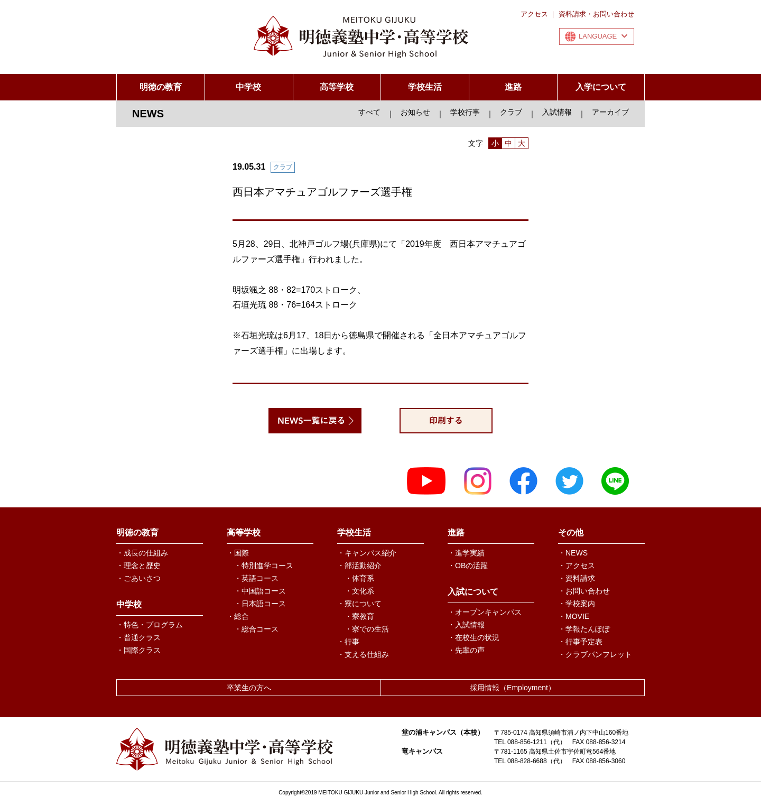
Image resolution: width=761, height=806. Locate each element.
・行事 (348, 641)
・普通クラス (138, 637)
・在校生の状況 (473, 637)
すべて (369, 112)
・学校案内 (576, 603)
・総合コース (256, 629)
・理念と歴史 (138, 565)
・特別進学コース (263, 565)
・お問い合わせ (584, 591)
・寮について (359, 603)
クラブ (511, 112)
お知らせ (415, 112)
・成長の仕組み (142, 553)
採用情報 (512, 687)
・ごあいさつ (138, 578)
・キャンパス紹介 (366, 553)
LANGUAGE (603, 36)
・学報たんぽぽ (584, 629)
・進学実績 (466, 553)
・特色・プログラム (149, 624)
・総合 (238, 616)
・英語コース (256, 578)
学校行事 (465, 112)
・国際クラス (138, 650)
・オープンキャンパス (485, 612)
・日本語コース (260, 603)
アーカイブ (610, 112)
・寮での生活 (367, 629)
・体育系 (359, 578)
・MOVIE (573, 616)
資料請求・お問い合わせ (596, 14)
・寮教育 (359, 616)
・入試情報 (466, 624)
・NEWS (573, 553)
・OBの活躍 (468, 565)
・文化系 (359, 591)
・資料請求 (576, 578)
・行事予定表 (580, 641)
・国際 (238, 553)
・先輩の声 (466, 650)
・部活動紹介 (359, 565)
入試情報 (557, 112)
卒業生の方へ (249, 687)
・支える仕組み (363, 654)
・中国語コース (260, 591)
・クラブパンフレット (595, 654)
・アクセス (576, 565)
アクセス (534, 14)
